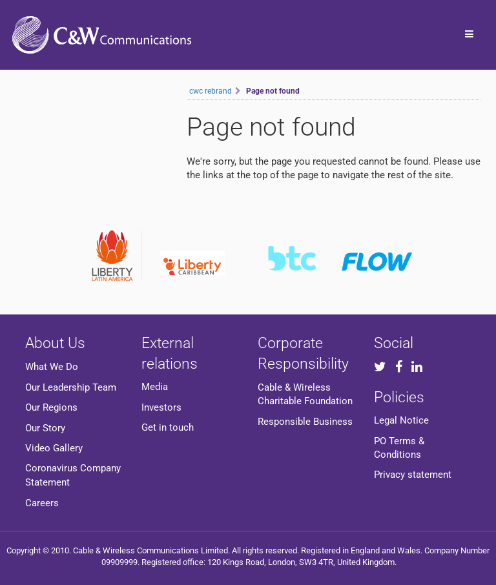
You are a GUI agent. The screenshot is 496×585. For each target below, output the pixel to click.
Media (154, 387)
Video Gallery (54, 448)
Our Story (45, 428)
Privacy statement (412, 474)
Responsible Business (305, 421)
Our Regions (51, 407)
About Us (55, 342)
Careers (42, 503)
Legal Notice (401, 420)
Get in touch (167, 427)
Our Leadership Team (70, 387)
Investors (161, 407)
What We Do (51, 367)
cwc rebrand (210, 91)
